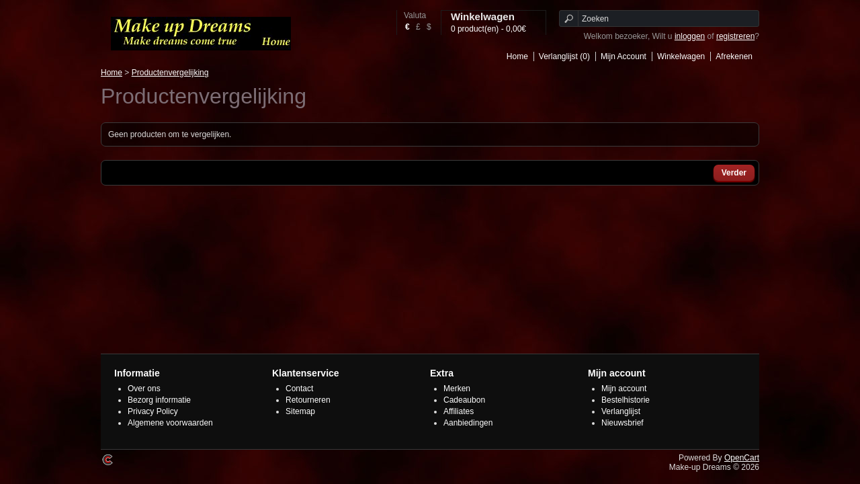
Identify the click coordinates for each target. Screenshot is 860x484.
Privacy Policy (153, 411)
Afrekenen (734, 56)
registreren (735, 36)
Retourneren (308, 400)
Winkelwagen (681, 56)
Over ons (144, 388)
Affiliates (458, 411)
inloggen (690, 36)
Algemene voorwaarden (170, 423)
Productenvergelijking (170, 72)
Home (517, 56)
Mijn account (623, 388)
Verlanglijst (620, 411)
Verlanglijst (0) (564, 56)
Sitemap (300, 411)
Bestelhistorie (625, 400)
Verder (734, 172)
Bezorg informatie (159, 400)
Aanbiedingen (467, 423)
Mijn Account (623, 56)
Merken (456, 388)
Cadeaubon (464, 400)
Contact (299, 388)
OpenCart (741, 457)
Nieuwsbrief (622, 423)
